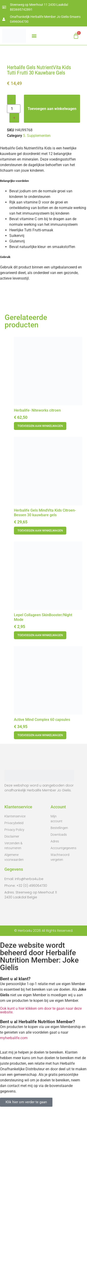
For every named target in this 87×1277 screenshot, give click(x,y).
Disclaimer (11, 1001)
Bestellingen (59, 992)
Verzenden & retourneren (13, 1010)
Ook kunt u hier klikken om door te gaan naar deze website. (41, 1175)
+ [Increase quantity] (14, 282)
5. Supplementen (37, 300)
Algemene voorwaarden (14, 1022)
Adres (55, 1006)
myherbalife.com (14, 1202)
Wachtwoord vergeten (59, 1022)
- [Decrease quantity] (11, 264)
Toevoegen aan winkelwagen (52, 273)
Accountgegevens (59, 1013)
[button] (34, 36)
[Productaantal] (13, 273)
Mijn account (56, 983)
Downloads (59, 999)
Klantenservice (14, 981)
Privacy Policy (14, 994)
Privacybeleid (13, 988)
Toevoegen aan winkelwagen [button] (40, 590)
